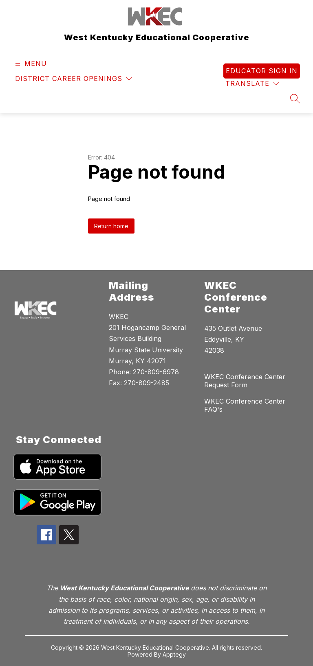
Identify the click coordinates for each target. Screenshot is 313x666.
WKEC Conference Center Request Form (244, 381)
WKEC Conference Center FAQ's (244, 405)
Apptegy (174, 654)
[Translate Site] (252, 84)
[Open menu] (30, 64)
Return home (111, 226)
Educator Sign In (262, 71)
